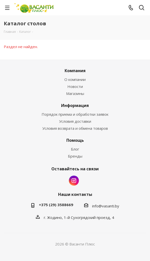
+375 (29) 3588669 (56, 204)
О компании (75, 79)
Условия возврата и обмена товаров (75, 128)
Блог (75, 149)
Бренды (75, 156)
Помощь (75, 140)
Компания (75, 70)
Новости (75, 86)
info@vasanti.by (105, 205)
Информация (75, 105)
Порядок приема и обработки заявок (75, 114)
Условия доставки (75, 121)
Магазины (75, 93)
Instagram (74, 181)
